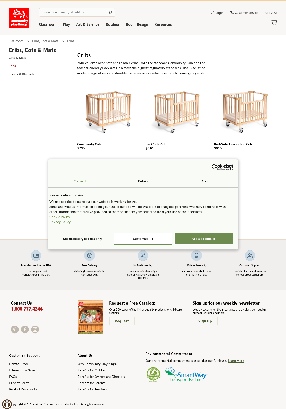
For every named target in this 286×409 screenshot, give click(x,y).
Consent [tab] (80, 181)
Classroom (47, 24)
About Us (271, 13)
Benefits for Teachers (92, 389)
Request (122, 321)
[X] (41, 332)
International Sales (22, 370)
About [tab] (206, 181)
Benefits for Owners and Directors (101, 376)
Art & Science (87, 24)
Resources (163, 24)
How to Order (18, 364)
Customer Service (244, 13)
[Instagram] (36, 332)
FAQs (13, 376)
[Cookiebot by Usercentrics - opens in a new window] (214, 167)
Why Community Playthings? (97, 364)
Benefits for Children (92, 370)
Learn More (236, 360)
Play (66, 24)
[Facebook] (26, 332)
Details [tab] (143, 181)
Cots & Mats (17, 58)
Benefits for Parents (92, 383)
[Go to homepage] (19, 26)
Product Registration (23, 389)
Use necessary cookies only (82, 239)
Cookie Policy (59, 217)
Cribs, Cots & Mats (45, 41)
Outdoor (113, 24)
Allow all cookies (204, 239)
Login (217, 13)
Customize (143, 239)
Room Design (137, 24)
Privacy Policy (60, 222)
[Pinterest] (16, 332)
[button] (7, 404)
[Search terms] (77, 12)
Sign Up (205, 321)
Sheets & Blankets (21, 74)
